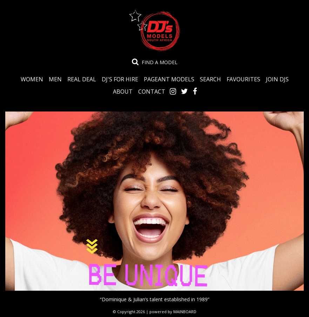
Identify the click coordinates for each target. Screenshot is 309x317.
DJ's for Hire (120, 79)
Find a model (159, 62)
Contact (151, 91)
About (123, 91)
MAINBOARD (184, 311)
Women (32, 79)
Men (55, 79)
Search (210, 79)
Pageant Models (169, 79)
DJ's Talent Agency (154, 30)
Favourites (243, 79)
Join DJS (277, 79)
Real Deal (81, 79)
